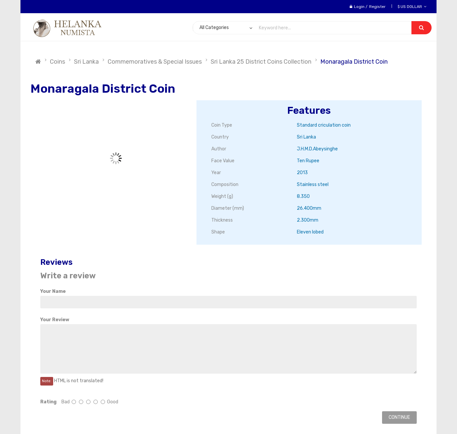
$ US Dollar (412, 6)
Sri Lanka (86, 61)
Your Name (53, 291)
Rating (48, 402)
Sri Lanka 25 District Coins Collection (261, 61)
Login (359, 6)
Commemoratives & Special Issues (155, 61)
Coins (57, 61)
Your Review (54, 320)
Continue (399, 417)
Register (377, 6)
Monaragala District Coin (354, 61)
